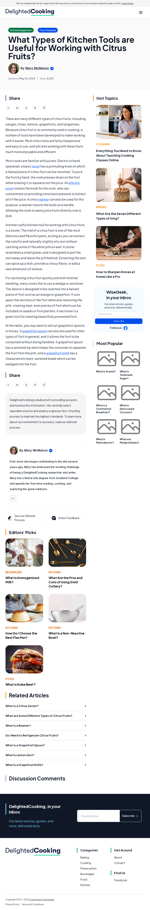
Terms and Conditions (32, 904)
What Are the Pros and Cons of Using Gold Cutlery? (65, 582)
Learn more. (128, 3)
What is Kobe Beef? (20, 684)
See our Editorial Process (21, 518)
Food (9, 679)
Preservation (88, 868)
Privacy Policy (12, 904)
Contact (119, 863)
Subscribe (119, 321)
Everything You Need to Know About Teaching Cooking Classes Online (118, 155)
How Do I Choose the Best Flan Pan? (21, 635)
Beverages (13, 572)
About (118, 857)
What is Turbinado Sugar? (126, 375)
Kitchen (55, 572)
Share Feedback (65, 518)
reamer (43, 199)
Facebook (120, 880)
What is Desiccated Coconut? (127, 409)
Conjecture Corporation (41, 899)
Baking (101, 207)
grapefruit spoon (34, 331)
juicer (36, 166)
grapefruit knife (57, 353)
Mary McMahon (37, 68)
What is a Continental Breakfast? (103, 409)
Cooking (103, 144)
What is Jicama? (106, 371)
